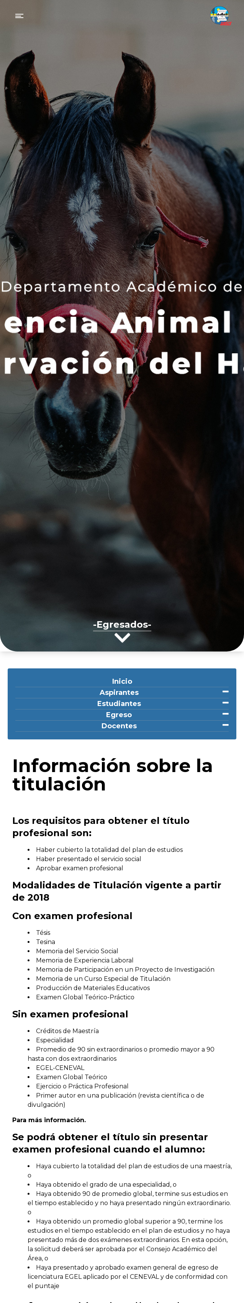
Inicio (122, 681)
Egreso (119, 715)
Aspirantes (119, 692)
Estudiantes (119, 703)
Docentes (119, 726)
